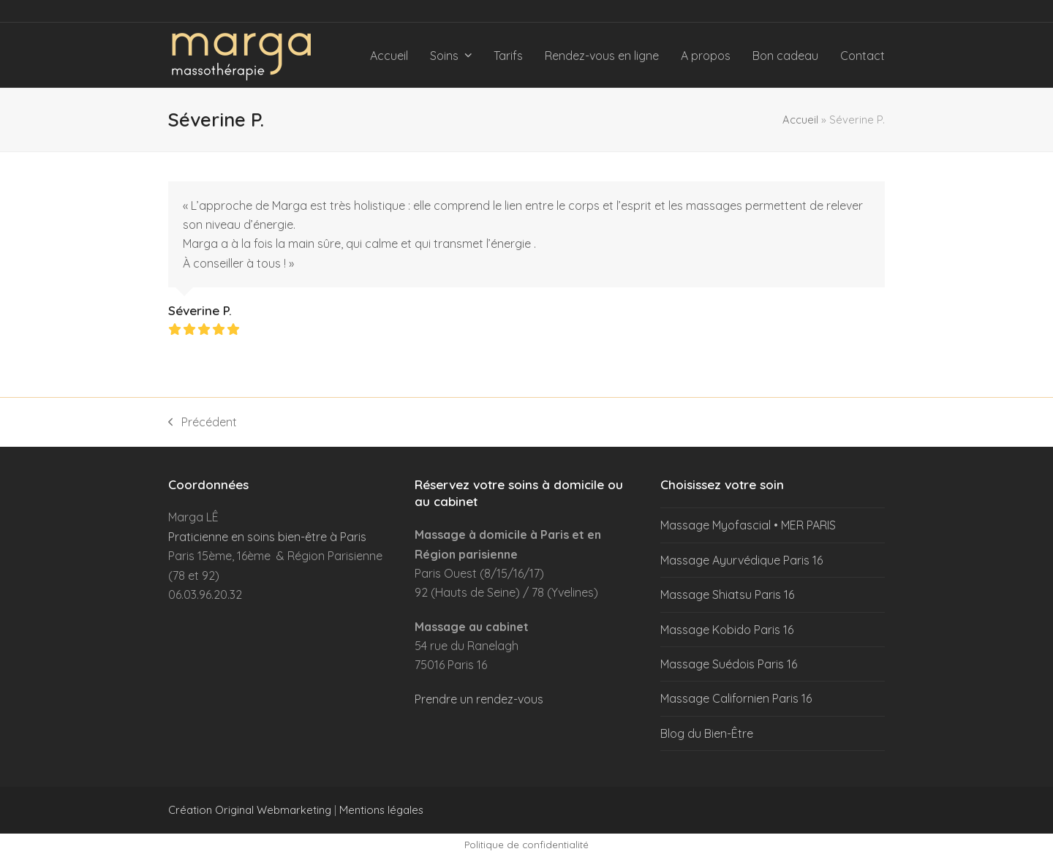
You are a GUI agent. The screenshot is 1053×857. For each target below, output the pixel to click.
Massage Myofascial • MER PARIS (748, 525)
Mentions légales (381, 810)
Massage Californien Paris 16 (736, 698)
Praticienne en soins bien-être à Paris (267, 536)
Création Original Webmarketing (249, 810)
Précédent (202, 423)
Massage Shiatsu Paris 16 (727, 594)
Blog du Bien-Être (706, 733)
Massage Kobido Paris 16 (726, 629)
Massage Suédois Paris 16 (728, 664)
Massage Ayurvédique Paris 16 (741, 560)
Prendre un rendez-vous (479, 699)
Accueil (800, 120)
